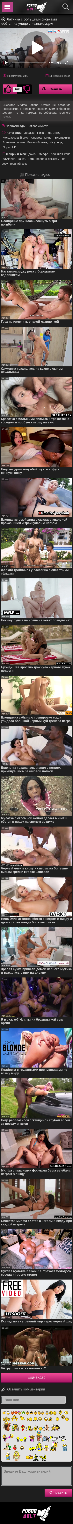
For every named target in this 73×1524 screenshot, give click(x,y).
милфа (43, 154)
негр (31, 158)
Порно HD (9, 147)
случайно (9, 158)
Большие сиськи (14, 142)
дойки (32, 154)
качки (21, 158)
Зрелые (29, 132)
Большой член (37, 142)
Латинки (53, 132)
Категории (14, 132)
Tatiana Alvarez (38, 126)
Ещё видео (37, 1377)
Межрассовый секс (15, 137)
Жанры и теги (16, 154)
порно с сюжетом (48, 158)
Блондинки (62, 137)
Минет (48, 137)
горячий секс (18, 163)
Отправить (58, 1492)
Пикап (41, 132)
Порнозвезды (16, 126)
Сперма (36, 137)
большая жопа (60, 154)
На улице (55, 142)
